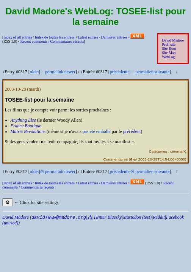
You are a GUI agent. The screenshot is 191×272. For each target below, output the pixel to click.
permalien (144, 71)
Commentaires (115, 159)
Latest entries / (102, 37)
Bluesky (115, 217)
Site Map (168, 53)
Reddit (158, 217)
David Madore (173, 40)
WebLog (168, 57)
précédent (132, 131)
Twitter (100, 217)
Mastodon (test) (137, 217)
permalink (54, 71)
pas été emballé (97, 131)
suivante (162, 71)
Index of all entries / (39, 37)
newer (69, 71)
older (34, 71)
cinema (176, 151)
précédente (120, 71)
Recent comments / (52, 41)
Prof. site (168, 44)
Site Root (169, 48)
